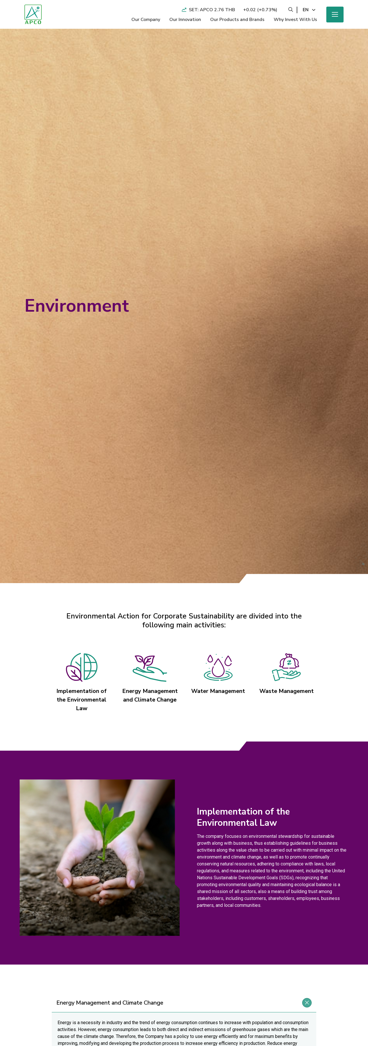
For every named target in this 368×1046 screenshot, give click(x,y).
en (305, 10)
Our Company (145, 19)
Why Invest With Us (295, 19)
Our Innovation (185, 19)
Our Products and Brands (237, 19)
